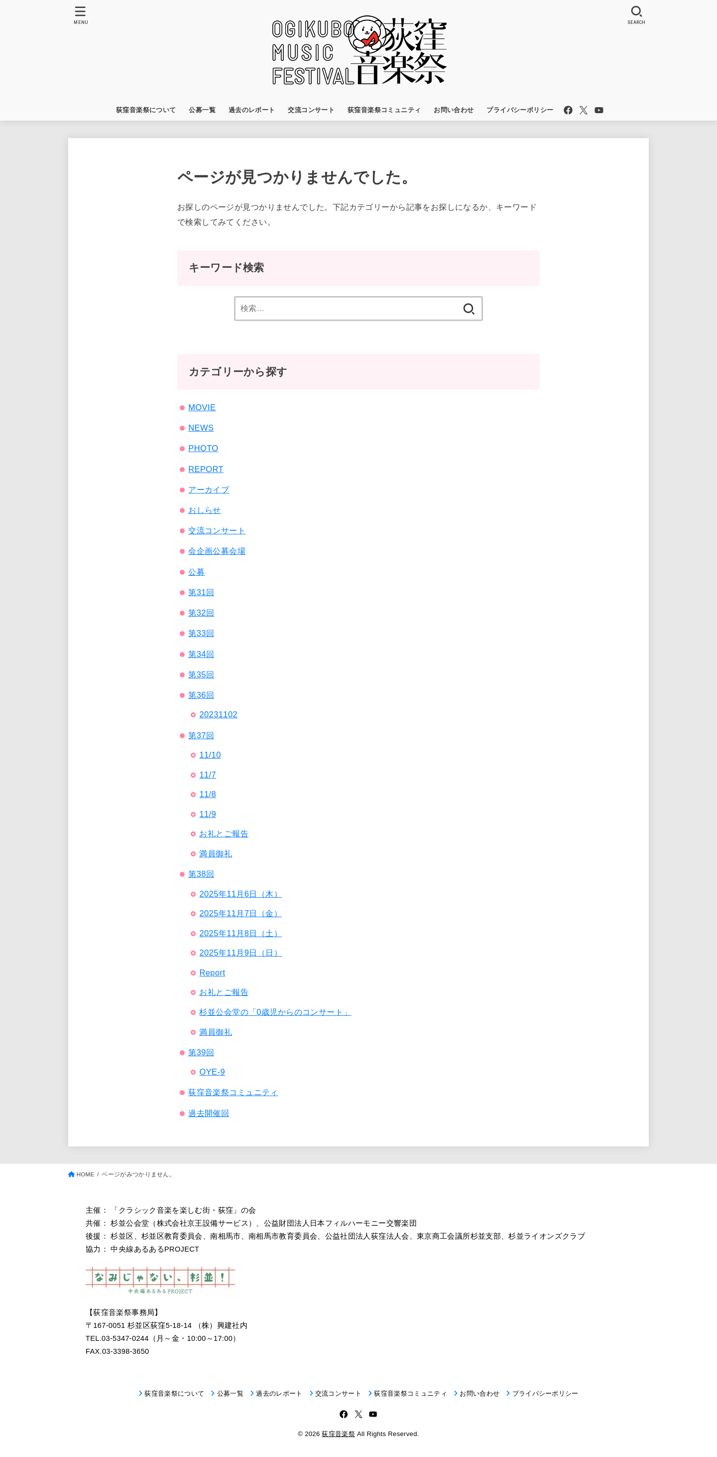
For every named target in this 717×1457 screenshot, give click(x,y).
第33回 (201, 633)
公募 (196, 571)
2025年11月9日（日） (240, 952)
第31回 (201, 592)
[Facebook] (568, 110)
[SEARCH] (636, 15)
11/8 (207, 794)
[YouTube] (599, 110)
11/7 (207, 774)
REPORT (206, 469)
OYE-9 (212, 1071)
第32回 (201, 612)
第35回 (201, 674)
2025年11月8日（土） (240, 933)
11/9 (207, 813)
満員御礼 (215, 853)
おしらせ (204, 509)
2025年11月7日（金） (240, 913)
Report (212, 972)
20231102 (218, 714)
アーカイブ (208, 489)
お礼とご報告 (223, 833)
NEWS (201, 427)
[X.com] (583, 110)
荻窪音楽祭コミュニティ (384, 110)
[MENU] (80, 15)
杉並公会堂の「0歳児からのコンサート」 (275, 1011)
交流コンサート (311, 110)
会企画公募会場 (216, 550)
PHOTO (203, 448)
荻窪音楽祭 (338, 1434)
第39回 (201, 1052)
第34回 (201, 653)
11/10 (210, 754)
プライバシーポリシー (519, 110)
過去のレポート (252, 110)
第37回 (201, 735)
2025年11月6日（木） (240, 893)
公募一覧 (202, 110)
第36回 (201, 694)
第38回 (201, 873)
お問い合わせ (454, 110)
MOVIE (202, 407)
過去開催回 (208, 1113)
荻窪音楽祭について (146, 110)
